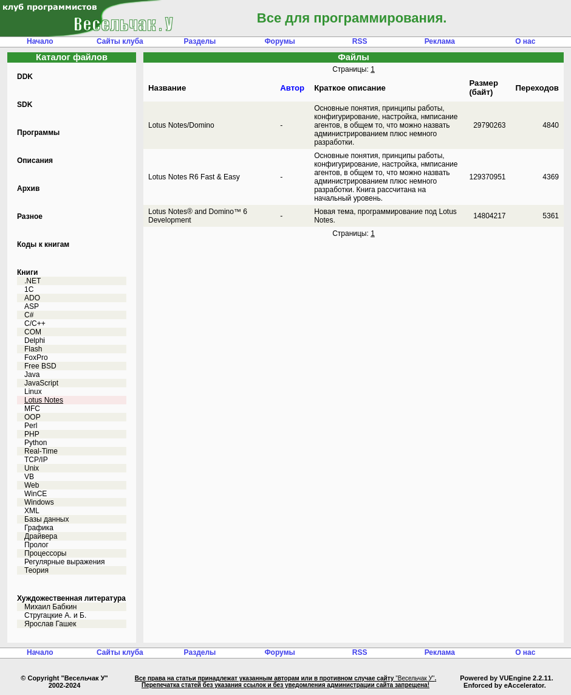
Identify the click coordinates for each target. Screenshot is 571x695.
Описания (35, 160)
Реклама (440, 41)
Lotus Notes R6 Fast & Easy (194, 177)
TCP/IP (36, 459)
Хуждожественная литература (71, 598)
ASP (31, 306)
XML (31, 511)
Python (35, 442)
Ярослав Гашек (50, 624)
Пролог (36, 545)
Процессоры (45, 553)
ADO (32, 298)
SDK (24, 104)
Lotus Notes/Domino (181, 125)
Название (167, 87)
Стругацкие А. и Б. (55, 615)
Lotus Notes (43, 400)
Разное (30, 216)
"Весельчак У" (414, 678)
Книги (27, 272)
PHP (31, 434)
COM (32, 332)
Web (31, 485)
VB (29, 476)
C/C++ (35, 323)
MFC (32, 408)
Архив (28, 188)
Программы (38, 132)
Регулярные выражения (64, 562)
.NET (32, 281)
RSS (360, 41)
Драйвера (40, 536)
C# (28, 315)
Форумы (279, 41)
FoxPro (36, 357)
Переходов (537, 87)
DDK (25, 76)
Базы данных (46, 519)
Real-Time (41, 451)
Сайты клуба (120, 41)
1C (28, 289)
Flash (33, 349)
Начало (40, 41)
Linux (33, 391)
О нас (525, 41)
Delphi (34, 340)
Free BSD (40, 366)
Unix (31, 468)
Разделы (200, 41)
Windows (39, 502)
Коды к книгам (43, 244)
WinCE (35, 493)
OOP (32, 417)
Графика (38, 528)
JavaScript (41, 383)
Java (31, 374)
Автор (292, 87)
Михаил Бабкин (50, 607)
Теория (36, 570)
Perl (30, 425)
